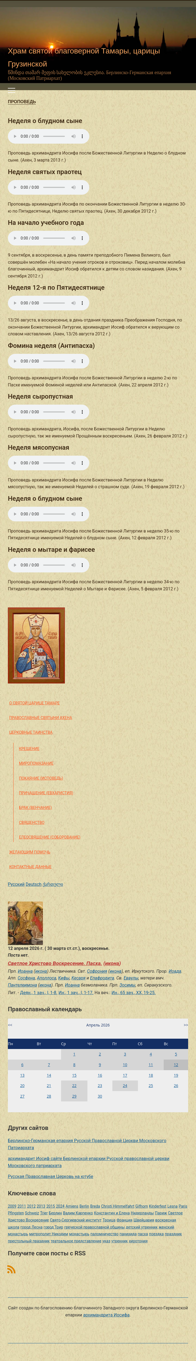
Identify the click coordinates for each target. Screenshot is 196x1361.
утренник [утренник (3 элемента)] (119, 1241)
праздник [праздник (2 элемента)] (173, 1234)
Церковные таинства (30, 732)
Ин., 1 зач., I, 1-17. (75, 992)
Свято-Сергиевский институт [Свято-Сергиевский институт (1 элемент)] (76, 1220)
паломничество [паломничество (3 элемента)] (104, 1234)
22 (74, 1085)
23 (100, 1085)
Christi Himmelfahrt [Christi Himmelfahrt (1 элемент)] (117, 1206)
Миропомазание (36, 763)
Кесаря (78, 978)
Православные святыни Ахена (40, 718)
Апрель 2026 (98, 1025)
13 (22, 1075)
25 (150, 1085)
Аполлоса (46, 978)
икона (112, 963)
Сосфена (26, 978)
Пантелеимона (22, 985)
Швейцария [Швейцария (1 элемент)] (144, 1220)
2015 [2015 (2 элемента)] (50, 1206)
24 (125, 1085)
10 (125, 1064)
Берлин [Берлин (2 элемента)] (55, 1213)
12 (176, 1064)
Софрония (97, 971)
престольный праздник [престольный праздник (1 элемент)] (29, 1241)
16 (100, 1075)
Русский (16, 884)
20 (22, 1085)
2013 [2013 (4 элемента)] (41, 1206)
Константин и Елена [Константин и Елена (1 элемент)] (112, 1213)
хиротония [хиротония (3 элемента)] (138, 1241)
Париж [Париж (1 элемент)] (161, 1213)
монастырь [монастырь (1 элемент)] (79, 1234)
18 (150, 1075)
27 (22, 1096)
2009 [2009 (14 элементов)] (12, 1206)
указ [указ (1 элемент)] (106, 1241)
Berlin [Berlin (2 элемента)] (84, 1206)
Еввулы (131, 978)
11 (150, 1064)
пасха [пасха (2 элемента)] (143, 1234)
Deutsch (33, 884)
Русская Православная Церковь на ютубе (50, 1176)
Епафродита (102, 978)
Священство (32, 822)
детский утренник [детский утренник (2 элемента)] (142, 1227)
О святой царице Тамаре (34, 703)
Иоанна (25, 971)
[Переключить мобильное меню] (11, 90)
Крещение (29, 748)
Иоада (175, 971)
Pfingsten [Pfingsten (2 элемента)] (16, 1213)
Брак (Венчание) (35, 807)
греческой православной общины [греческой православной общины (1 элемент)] (94, 1227)
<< (10, 1025)
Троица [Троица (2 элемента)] (109, 1220)
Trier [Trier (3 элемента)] (44, 1213)
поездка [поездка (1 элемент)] (156, 1234)
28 (49, 1096)
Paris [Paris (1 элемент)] (183, 1206)
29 (74, 1096)
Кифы (63, 978)
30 (100, 1096)
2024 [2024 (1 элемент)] (60, 1206)
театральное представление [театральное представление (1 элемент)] (76, 1241)
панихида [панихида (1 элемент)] (128, 1234)
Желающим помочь (29, 852)
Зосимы (127, 985)
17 (125, 1075)
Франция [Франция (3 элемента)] (124, 1220)
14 (49, 1075)
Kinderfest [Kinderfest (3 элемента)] (157, 1206)
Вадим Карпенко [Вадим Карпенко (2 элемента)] (78, 1213)
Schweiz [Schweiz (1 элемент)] (32, 1213)
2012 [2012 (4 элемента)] (31, 1206)
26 (176, 1085)
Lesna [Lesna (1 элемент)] (172, 1206)
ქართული (53, 884)
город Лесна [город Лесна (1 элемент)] (31, 1227)
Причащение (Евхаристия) (46, 793)
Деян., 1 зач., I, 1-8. (39, 992)
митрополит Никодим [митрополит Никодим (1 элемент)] (48, 1234)
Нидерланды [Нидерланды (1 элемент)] (142, 1213)
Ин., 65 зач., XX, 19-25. (134, 992)
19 (176, 1075)
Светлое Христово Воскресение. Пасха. (55, 963)
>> (186, 1025)
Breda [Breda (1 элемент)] (95, 1206)
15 (74, 1075)
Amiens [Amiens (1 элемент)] (72, 1206)
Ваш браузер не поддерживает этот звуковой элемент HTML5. (48, 136)
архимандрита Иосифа (106, 1315)
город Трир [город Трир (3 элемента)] (53, 1227)
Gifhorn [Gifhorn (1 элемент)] (141, 1206)
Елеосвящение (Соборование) (49, 837)
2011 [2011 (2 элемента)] (21, 1206)
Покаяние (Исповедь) (41, 778)
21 (49, 1085)
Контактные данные (30, 867)
